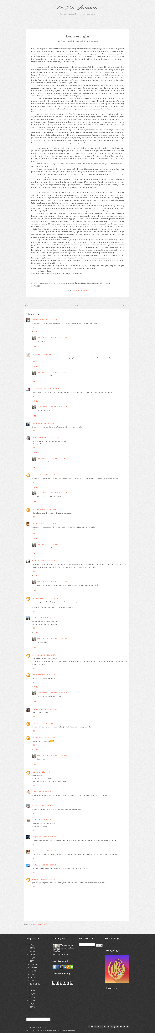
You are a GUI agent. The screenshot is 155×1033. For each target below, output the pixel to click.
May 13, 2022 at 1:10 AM (46, 820)
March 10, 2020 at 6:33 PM (49, 320)
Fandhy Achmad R (66, 41)
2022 (30, 954)
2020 (30, 961)
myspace (103, 1026)
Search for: (29, 1016)
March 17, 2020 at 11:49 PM (47, 737)
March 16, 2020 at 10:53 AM (49, 709)
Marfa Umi (35, 561)
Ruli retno (34, 423)
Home (77, 23)
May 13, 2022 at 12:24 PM (47, 879)
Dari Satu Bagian (77, 36)
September (34, 968)
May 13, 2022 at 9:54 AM (48, 851)
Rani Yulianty (35, 509)
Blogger (53, 1028)
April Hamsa (35, 655)
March (32, 981)
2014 (30, 1004)
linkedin (99, 1026)
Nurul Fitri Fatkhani (37, 437)
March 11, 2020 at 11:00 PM (59, 338)
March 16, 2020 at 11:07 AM (45, 723)
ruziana (34, 723)
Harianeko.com (36, 598)
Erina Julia (35, 618)
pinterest (106, 1026)
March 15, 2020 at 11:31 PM (47, 675)
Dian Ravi (34, 354)
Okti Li (33, 772)
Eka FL (34, 806)
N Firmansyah (36, 709)
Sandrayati (35, 737)
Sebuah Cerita (83, 290)
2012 (30, 1010)
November (34, 964)
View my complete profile (60, 954)
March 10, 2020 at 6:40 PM (46, 354)
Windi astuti (35, 879)
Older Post (125, 305)
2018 (30, 991)
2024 (30, 948)
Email (124, 1026)
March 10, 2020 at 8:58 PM (51, 389)
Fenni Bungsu (36, 865)
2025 (30, 945)
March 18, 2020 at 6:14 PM (59, 458)
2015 (30, 1000)
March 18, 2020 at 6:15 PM (59, 544)
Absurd (76, 290)
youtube (113, 1026)
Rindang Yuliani (36, 320)
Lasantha (55, 1030)
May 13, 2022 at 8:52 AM (48, 837)
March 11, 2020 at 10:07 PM (46, 561)
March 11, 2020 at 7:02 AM (51, 437)
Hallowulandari (36, 851)
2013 (30, 1007)
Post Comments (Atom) (40, 924)
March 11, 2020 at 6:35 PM (48, 509)
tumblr (110, 1026)
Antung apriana (36, 837)
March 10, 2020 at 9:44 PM (46, 423)
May (32, 974)
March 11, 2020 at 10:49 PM (47, 618)
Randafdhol (35, 675)
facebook (85, 1026)
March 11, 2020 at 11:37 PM (48, 655)
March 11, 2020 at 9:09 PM (48, 523)
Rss (127, 1026)
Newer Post (28, 305)
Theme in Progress (37, 1030)
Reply (33, 327)
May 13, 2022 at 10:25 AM (48, 865)
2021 (30, 958)
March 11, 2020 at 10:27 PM (49, 598)
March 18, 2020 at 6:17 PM (59, 693)
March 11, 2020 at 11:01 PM (59, 407)
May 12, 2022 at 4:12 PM (43, 772)
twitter (89, 1026)
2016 (30, 997)
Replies (36, 332)
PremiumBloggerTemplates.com (66, 1030)
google (96, 1026)
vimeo (117, 1026)
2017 (30, 994)
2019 (30, 987)
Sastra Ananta (77, 8)
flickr (92, 1026)
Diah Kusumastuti (37, 389)
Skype (120, 1026)
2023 (30, 951)
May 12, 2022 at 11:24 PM (43, 806)
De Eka (34, 792)
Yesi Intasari (35, 475)
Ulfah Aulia (35, 820)
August (33, 971)
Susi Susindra (36, 523)
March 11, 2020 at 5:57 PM (47, 475)
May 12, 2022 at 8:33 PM (43, 792)
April (32, 977)
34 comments (93, 41)
